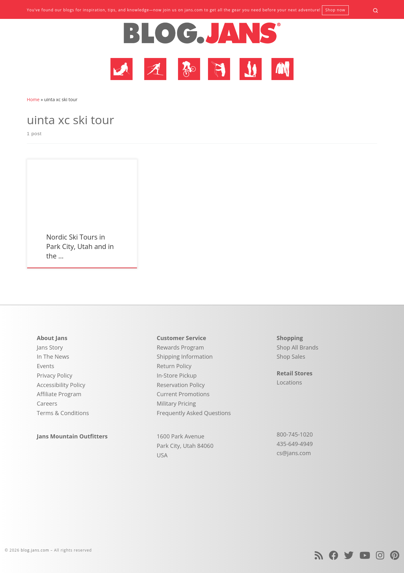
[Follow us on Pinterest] (394, 555)
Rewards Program (180, 347)
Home (33, 99)
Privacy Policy (54, 375)
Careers (47, 403)
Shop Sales (291, 356)
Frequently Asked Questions (194, 413)
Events (45, 366)
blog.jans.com (35, 550)
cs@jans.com (294, 453)
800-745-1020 (295, 434)
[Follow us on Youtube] (364, 555)
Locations (289, 382)
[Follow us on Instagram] (380, 555)
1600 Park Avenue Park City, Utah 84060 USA (185, 445)
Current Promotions (183, 394)
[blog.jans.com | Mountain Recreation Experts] (202, 35)
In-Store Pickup (177, 375)
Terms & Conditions (63, 413)
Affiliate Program (59, 394)
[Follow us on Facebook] (333, 555)
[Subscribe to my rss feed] (319, 555)
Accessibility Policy (61, 385)
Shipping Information (185, 356)
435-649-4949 (295, 444)
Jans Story (50, 347)
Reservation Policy (181, 385)
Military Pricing (176, 403)
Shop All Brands (297, 347)
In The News (53, 356)
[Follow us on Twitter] (349, 555)
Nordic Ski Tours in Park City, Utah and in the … (80, 246)
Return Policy (174, 366)
